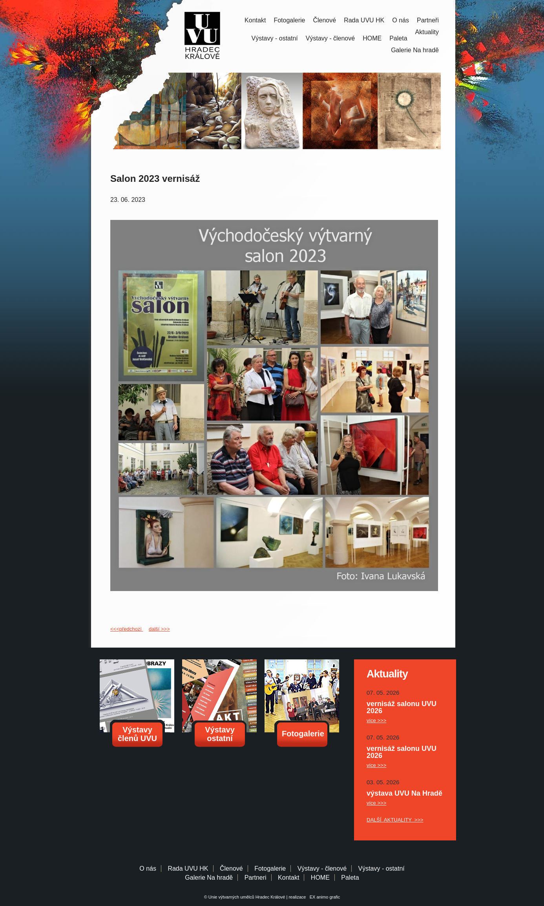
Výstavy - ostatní (275, 38)
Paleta (398, 38)
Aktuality (427, 32)
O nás (400, 20)
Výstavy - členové (330, 38)
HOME (372, 38)
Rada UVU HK (364, 20)
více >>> (376, 720)
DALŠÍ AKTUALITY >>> (395, 820)
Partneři (428, 20)
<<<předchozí (126, 629)
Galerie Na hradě (209, 877)
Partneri (256, 877)
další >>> (159, 629)
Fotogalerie (289, 20)
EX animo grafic (323, 897)
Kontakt (255, 20)
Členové (324, 20)
